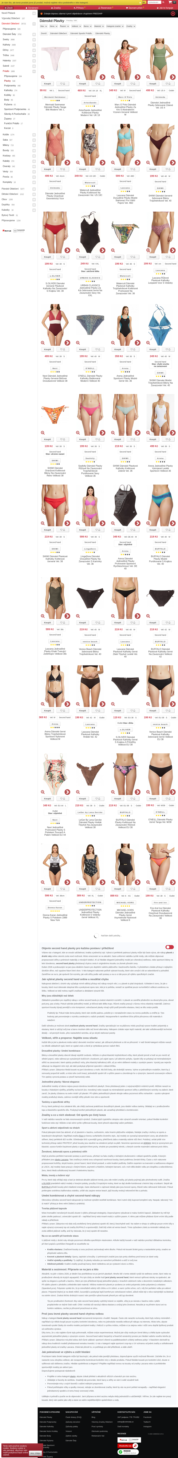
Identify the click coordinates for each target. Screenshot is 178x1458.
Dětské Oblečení (10, 194)
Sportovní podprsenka (15, 109)
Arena (125, 368)
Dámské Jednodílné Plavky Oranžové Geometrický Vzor (55, 196)
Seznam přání (135, 8)
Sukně (6, 66)
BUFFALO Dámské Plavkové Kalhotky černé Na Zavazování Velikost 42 (160, 653)
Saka (5, 140)
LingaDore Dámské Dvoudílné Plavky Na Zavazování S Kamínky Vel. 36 (90, 560)
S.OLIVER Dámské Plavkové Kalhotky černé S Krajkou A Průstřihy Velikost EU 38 (125, 741)
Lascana (125, 188)
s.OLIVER (55, 276)
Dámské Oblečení (10, 23)
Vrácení (69, 1431)
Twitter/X (147, 1422)
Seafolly (90, 458)
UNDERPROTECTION (90, 902)
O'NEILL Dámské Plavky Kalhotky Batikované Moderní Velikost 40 (90, 378)
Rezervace (105, 8)
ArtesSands (90, 103)
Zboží (9, 8)
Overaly (6, 166)
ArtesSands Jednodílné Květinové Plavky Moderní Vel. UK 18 (90, 112)
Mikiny (6, 145)
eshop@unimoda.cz (126, 1422)
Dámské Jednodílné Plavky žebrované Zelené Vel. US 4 (160, 105)
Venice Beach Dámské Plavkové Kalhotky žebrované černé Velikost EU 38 (160, 736)
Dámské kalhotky (47, 1426)
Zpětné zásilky (71, 1436)
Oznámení (32, 8)
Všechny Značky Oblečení (102, 1422)
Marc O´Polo (125, 97)
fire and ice (160, 903)
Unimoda (160, 97)
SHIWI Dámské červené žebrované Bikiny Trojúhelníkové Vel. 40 (160, 198)
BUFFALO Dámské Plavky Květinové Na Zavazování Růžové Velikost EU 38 (125, 824)
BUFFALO (160, 549)
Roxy (81, 1136)
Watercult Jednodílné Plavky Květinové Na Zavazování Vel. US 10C (90, 192)
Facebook (147, 1417)
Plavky (7, 81)
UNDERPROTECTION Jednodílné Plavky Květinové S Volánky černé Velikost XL (90, 914)
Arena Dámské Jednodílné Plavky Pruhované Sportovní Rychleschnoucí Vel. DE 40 (125, 563)
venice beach (90, 642)
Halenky (7, 60)
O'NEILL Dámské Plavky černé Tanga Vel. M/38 (160, 820)
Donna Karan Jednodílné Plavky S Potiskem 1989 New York (55, 917)
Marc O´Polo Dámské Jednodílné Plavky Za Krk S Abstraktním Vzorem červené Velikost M (125, 109)
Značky (56, 8)
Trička (6, 55)
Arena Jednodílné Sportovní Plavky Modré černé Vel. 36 (125, 378)
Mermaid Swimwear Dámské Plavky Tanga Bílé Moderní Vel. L (55, 107)
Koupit (47, 83)
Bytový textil (8, 215)
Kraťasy (7, 155)
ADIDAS (147, 1143)
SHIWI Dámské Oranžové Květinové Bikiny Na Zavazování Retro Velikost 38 (55, 472)
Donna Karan (55, 908)
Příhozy (79, 8)
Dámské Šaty (9, 34)
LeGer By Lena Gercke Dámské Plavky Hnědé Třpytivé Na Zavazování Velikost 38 (90, 824)
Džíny (5, 50)
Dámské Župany (46, 1457)
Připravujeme (9, 29)
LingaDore (90, 549)
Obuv (4, 199)
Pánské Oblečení (10, 189)
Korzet (7, 128)
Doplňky (6, 204)
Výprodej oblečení (11, 18)
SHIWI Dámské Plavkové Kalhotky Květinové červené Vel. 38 (55, 559)
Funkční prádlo (11, 123)
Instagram (148, 1426)
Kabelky (6, 210)
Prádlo (6, 71)
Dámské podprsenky (48, 1422)
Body (6, 100)
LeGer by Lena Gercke (90, 812)
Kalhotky (8, 90)
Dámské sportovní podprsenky (47, 1446)
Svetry (6, 39)
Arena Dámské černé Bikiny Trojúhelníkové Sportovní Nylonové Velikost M (55, 735)
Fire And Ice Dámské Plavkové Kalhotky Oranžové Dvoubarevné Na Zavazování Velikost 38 (160, 913)
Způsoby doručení (73, 1422)
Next (55, 368)
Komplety (7, 182)
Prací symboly (97, 1426)
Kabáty (6, 161)
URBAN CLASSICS (90, 278)
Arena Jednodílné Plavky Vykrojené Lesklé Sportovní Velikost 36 (160, 468)
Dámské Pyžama (46, 1441)
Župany (8, 118)
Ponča (6, 177)
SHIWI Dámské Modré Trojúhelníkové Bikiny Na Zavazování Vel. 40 (160, 383)
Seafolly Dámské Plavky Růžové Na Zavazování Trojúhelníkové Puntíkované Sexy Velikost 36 (90, 471)
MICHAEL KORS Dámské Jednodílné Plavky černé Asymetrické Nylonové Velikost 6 (125, 915)
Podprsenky (10, 85)
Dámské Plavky (46, 1417)
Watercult (90, 183)
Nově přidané (8, 13)
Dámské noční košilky (49, 1431)
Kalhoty (6, 45)
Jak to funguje (165, 8)
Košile (6, 134)
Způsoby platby (72, 1426)
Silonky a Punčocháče (15, 114)
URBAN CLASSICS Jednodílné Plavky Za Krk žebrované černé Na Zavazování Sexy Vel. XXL (90, 290)
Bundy (6, 150)
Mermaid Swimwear (55, 97)
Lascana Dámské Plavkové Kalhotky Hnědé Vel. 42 (90, 734)
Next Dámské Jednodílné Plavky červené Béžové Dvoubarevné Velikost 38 (55, 378)
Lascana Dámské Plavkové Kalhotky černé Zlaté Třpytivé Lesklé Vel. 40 (125, 653)
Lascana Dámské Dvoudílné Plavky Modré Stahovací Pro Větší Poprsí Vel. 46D (125, 199)
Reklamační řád (98, 1436)
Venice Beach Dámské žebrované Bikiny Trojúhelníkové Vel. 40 (90, 651)
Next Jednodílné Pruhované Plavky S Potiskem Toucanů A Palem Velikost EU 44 (55, 831)
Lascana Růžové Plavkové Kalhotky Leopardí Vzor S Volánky (160, 280)
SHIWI (160, 188)
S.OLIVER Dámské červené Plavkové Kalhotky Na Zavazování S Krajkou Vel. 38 (55, 287)
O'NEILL (90, 368)
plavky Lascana (61, 1160)
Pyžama (8, 104)
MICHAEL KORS (125, 903)
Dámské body (45, 1436)
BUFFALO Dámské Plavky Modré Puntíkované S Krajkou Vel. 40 (160, 560)
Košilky (7, 95)
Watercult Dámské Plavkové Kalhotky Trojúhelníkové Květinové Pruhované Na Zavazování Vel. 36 (125, 288)
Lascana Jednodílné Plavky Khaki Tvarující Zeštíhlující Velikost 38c (55, 651)
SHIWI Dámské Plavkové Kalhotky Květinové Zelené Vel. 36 (125, 468)
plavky (73, 1376)
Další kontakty (123, 1426)
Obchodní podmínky (100, 1431)
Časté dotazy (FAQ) (73, 1417)
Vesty (5, 171)
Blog (93, 1417)
